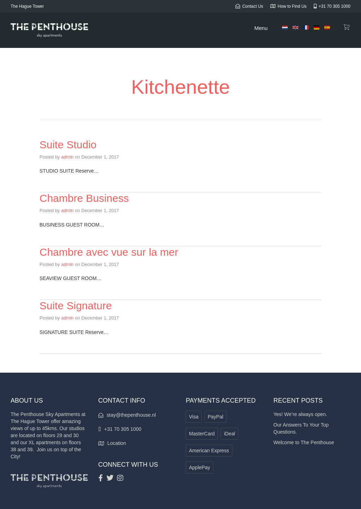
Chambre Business (84, 198)
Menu (261, 28)
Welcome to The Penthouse (304, 442)
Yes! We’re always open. (301, 414)
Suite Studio (68, 144)
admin (67, 157)
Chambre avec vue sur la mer (108, 252)
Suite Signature (75, 305)
